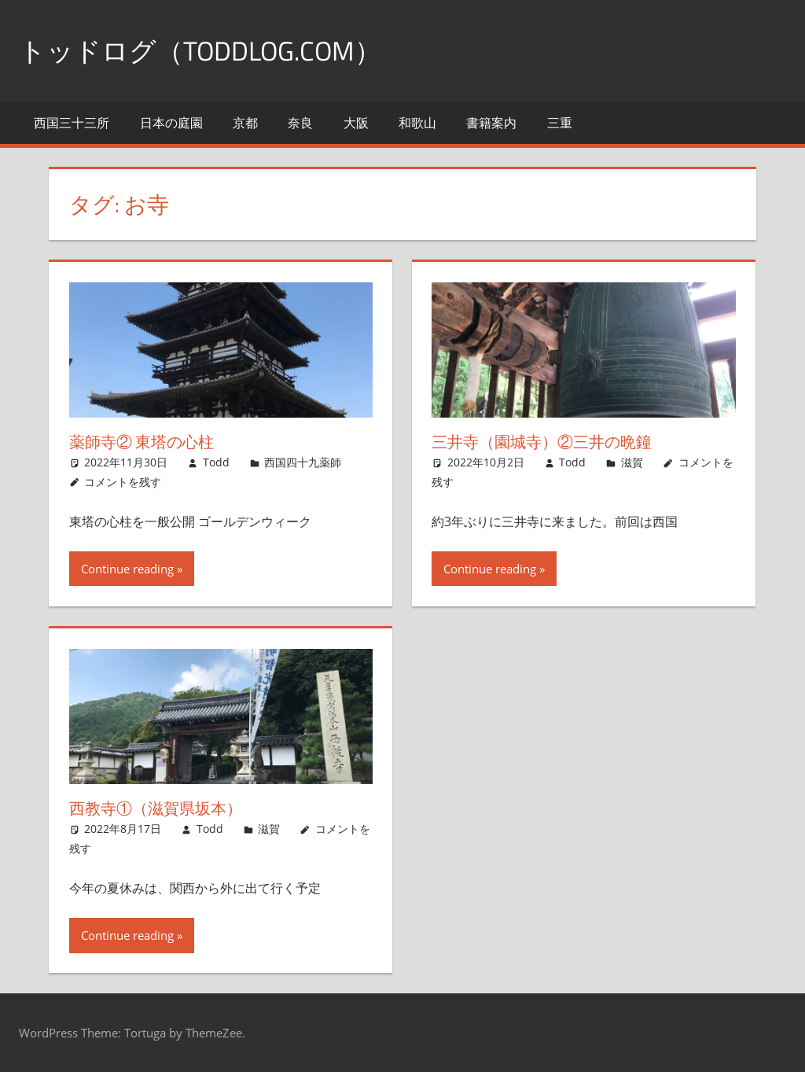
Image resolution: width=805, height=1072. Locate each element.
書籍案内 (491, 122)
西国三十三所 (71, 122)
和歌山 (417, 122)
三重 (559, 122)
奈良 (300, 122)
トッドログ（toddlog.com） (211, 50)
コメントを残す (122, 480)
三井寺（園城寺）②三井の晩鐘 (542, 441)
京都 (245, 122)
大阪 (356, 122)
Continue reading (127, 569)
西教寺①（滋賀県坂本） (155, 808)
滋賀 (632, 462)
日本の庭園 (171, 122)
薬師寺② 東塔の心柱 (141, 441)
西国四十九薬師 (302, 462)
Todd (216, 462)
